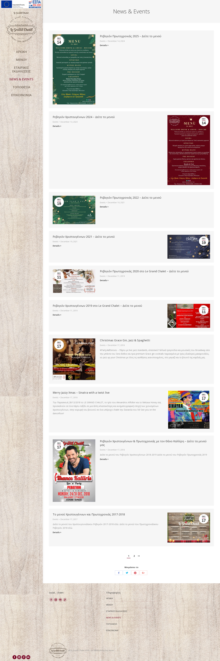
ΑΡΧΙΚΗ (109, 598)
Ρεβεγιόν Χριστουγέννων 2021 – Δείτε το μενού (84, 236)
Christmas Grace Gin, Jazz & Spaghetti (125, 340)
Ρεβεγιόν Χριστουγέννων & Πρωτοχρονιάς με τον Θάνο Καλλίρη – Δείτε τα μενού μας (153, 443)
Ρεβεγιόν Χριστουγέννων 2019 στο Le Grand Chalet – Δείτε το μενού (97, 305)
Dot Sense (109, 650)
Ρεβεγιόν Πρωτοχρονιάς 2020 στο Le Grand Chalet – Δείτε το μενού (144, 271)
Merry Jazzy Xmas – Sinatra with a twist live (81, 392)
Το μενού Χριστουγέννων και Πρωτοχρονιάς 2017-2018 (89, 514)
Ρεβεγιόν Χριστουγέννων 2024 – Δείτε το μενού (84, 117)
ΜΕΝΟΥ (109, 604)
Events (102, 41)
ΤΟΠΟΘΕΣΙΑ (111, 624)
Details (103, 45)
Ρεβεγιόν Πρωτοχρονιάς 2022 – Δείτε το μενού (130, 197)
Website (98, 650)
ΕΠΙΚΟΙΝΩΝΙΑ (112, 630)
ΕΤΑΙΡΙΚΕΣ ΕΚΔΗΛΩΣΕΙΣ (116, 611)
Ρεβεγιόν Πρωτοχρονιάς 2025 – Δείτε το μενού (130, 36)
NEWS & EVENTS (113, 617)
